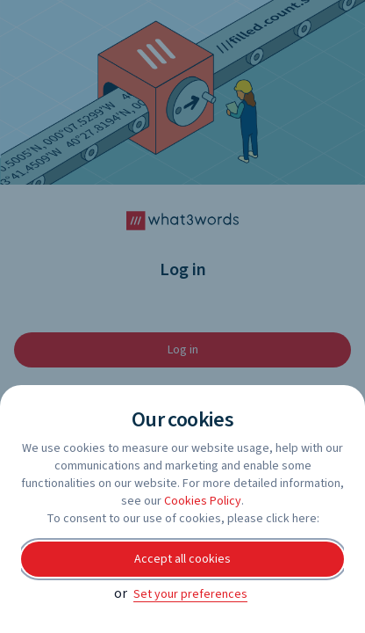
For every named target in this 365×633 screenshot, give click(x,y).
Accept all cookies (182, 559)
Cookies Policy (202, 501)
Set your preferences (190, 594)
